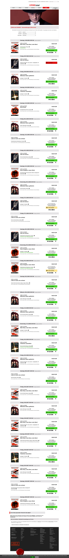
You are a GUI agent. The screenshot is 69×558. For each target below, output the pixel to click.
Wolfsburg (22, 537)
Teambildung (41, 538)
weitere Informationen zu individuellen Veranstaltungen (20, 524)
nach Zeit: (20, 33)
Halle (21, 534)
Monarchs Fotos (52, 547)
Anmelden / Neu (55, 7)
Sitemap (51, 532)
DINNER (26, 7)
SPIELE (20, 7)
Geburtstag (41, 541)
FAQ (37, 1)
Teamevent (39, 521)
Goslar (21, 538)
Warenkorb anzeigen (32, 1)
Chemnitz (22, 533)
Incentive (41, 537)
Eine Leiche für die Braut (33, 529)
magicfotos (51, 545)
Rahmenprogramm (42, 536)
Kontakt (47, 1)
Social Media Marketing (52, 538)
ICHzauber (51, 546)
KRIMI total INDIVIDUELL (43, 532)
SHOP (46, 7)
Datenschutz (51, 534)
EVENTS (39, 7)
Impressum (43, 1)
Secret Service (51, 537)
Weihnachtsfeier (50, 521)
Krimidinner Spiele (52, 541)
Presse (50, 529)
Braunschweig (22, 536)
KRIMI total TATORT (42, 530)
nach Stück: (20, 35)
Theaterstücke (22, 529)
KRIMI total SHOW (42, 529)
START (13, 7)
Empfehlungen (42, 543)
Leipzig (22, 532)
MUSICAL (33, 7)
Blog (40, 1)
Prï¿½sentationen (42, 539)
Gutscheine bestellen (33, 532)
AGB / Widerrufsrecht (52, 533)
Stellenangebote (52, 530)
